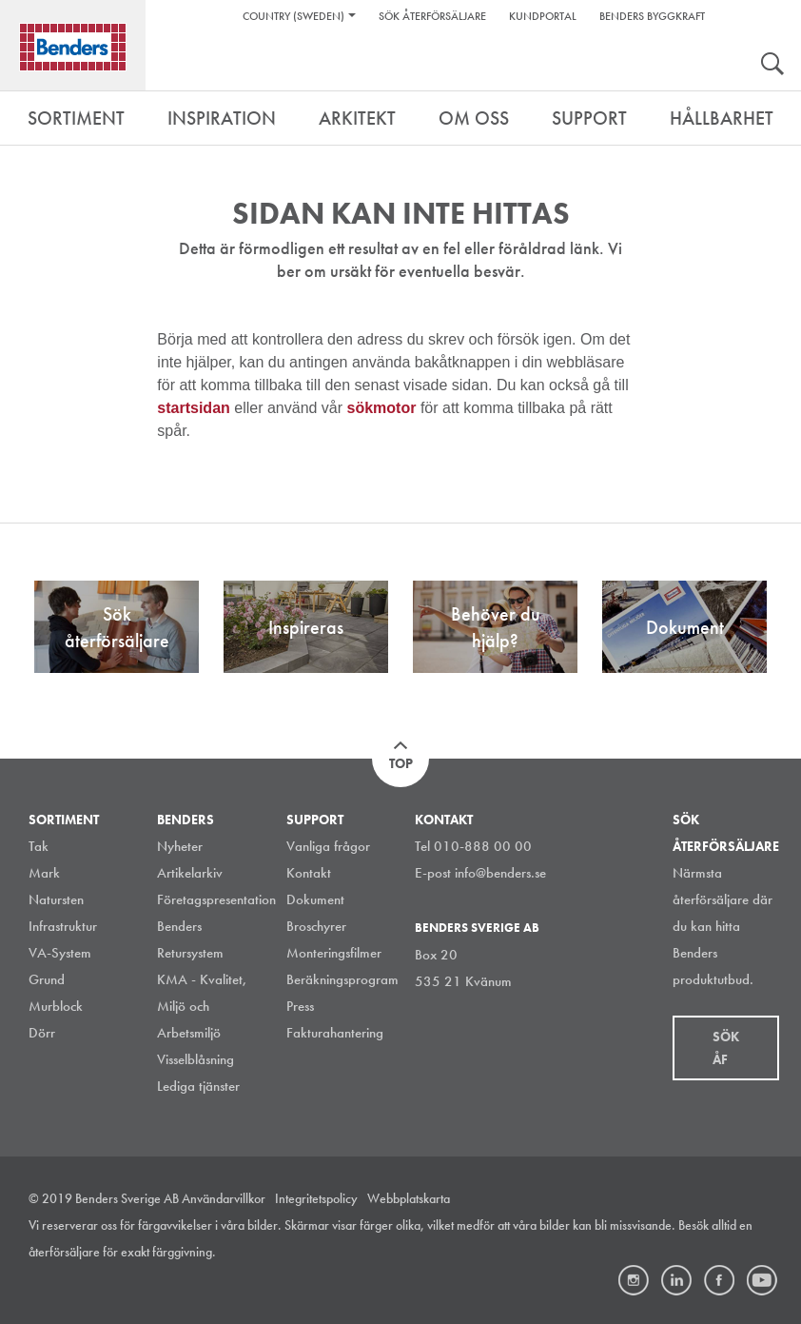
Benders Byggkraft (652, 16)
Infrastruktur (63, 926)
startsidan (195, 408)
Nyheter (180, 846)
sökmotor (383, 408)
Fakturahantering (334, 1032)
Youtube (762, 1280)
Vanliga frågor (328, 846)
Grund (47, 979)
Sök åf (726, 1048)
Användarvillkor (223, 1198)
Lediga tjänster (198, 1086)
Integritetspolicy (316, 1198)
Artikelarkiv (190, 872)
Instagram (633, 1280)
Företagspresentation (216, 899)
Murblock (56, 1006)
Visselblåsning (195, 1059)
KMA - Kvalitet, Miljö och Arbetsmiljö (202, 1006)
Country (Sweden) (293, 16)
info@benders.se (500, 872)
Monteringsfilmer (333, 952)
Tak (39, 846)
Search (772, 66)
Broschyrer (316, 926)
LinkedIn (676, 1280)
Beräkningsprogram (342, 979)
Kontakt (308, 872)
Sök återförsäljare (432, 16)
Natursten (56, 899)
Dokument (315, 899)
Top (401, 763)
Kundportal (542, 16)
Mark (44, 872)
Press (300, 1006)
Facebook (719, 1280)
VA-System (60, 952)
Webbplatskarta (408, 1198)
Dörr (42, 1032)
